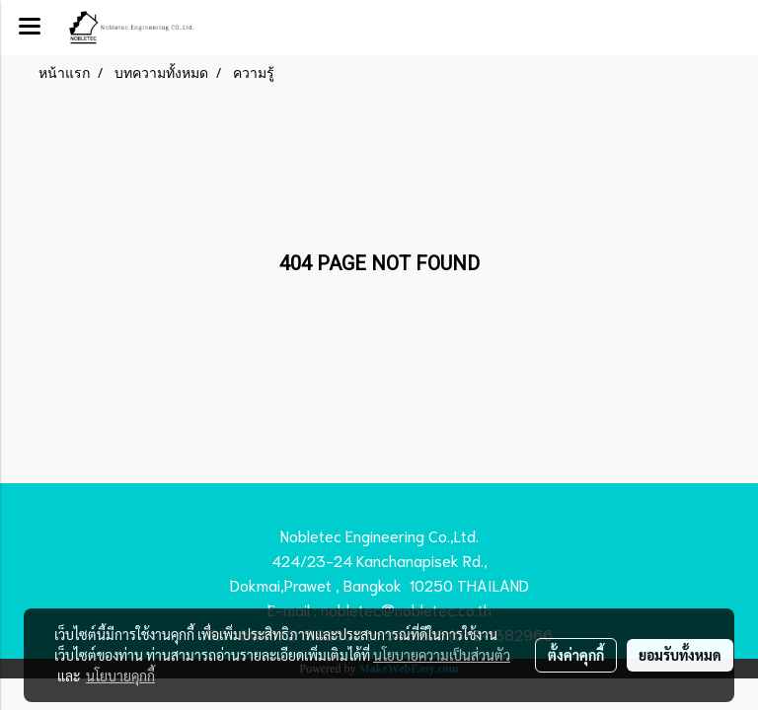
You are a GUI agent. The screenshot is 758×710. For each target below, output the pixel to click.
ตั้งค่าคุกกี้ (576, 655)
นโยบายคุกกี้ (120, 675)
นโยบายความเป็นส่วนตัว (441, 655)
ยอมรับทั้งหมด (680, 655)
